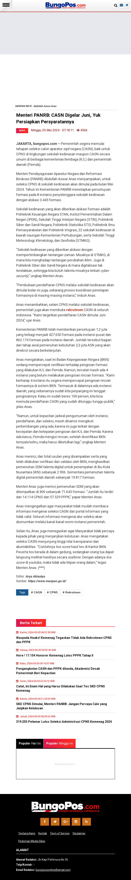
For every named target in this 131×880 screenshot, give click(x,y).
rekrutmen (74, 310)
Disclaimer (79, 833)
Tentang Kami (26, 833)
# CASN (36, 592)
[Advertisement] (65, 27)
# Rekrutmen (71, 592)
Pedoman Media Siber (31, 841)
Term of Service (60, 833)
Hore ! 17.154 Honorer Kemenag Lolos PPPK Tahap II (54, 655)
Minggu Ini (59, 743)
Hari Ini (30, 743)
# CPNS (52, 592)
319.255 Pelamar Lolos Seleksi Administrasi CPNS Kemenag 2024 (64, 721)
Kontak (42, 833)
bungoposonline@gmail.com (53, 869)
